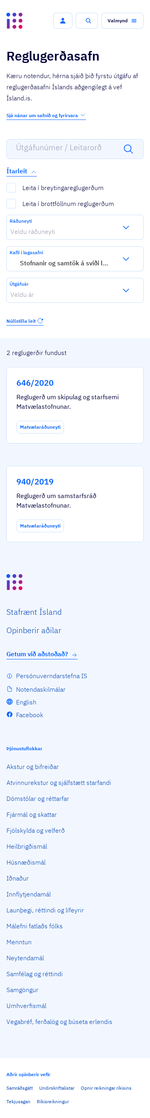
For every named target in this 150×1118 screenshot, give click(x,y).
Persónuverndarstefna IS (51, 676)
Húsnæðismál (26, 862)
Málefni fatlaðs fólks (34, 926)
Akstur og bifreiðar (32, 767)
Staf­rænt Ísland (34, 611)
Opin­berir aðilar (33, 630)
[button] (62, 21)
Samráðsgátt (19, 1088)
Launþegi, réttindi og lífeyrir (45, 910)
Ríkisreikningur (53, 1101)
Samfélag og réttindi (34, 974)
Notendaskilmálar (41, 689)
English (26, 702)
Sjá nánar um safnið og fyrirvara (46, 115)
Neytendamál (25, 958)
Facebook (29, 715)
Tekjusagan (18, 1101)
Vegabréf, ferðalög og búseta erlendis (59, 1022)
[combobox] (10, 231)
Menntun (19, 942)
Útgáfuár (19, 284)
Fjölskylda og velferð (35, 830)
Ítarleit (21, 171)
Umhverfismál (26, 1006)
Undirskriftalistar (56, 1088)
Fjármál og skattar (31, 814)
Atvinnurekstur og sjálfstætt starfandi (58, 783)
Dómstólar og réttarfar (37, 798)
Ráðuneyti (21, 221)
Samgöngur (22, 990)
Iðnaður (17, 878)
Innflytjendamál (28, 894)
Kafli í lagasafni (26, 252)
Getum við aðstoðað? (42, 654)
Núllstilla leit (25, 321)
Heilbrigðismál (26, 846)
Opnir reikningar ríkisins (106, 1088)
